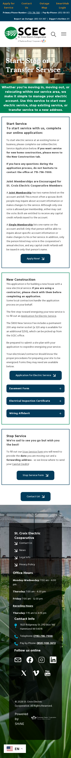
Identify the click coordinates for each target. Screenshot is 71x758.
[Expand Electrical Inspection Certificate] (35, 401)
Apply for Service (9, 6)
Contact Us (26, 6)
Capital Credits (20, 464)
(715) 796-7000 (34, 12)
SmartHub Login (62, 6)
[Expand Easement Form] (35, 388)
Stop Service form (32, 452)
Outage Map (44, 6)
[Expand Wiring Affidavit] (35, 413)
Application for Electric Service (38, 316)
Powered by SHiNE (21, 719)
